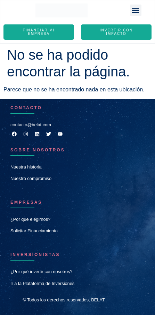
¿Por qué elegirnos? (30, 219)
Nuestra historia (26, 167)
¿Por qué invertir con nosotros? (41, 271)
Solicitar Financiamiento (34, 230)
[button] (135, 10)
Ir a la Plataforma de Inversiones (42, 283)
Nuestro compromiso (30, 178)
